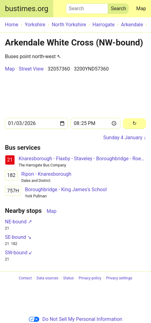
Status (68, 278)
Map (141, 8)
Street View (31, 69)
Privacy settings (119, 278)
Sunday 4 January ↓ (124, 137)
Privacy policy (90, 278)
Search (87, 7)
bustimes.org (26, 8)
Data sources (47, 278)
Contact (25, 278)
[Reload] (134, 123)
